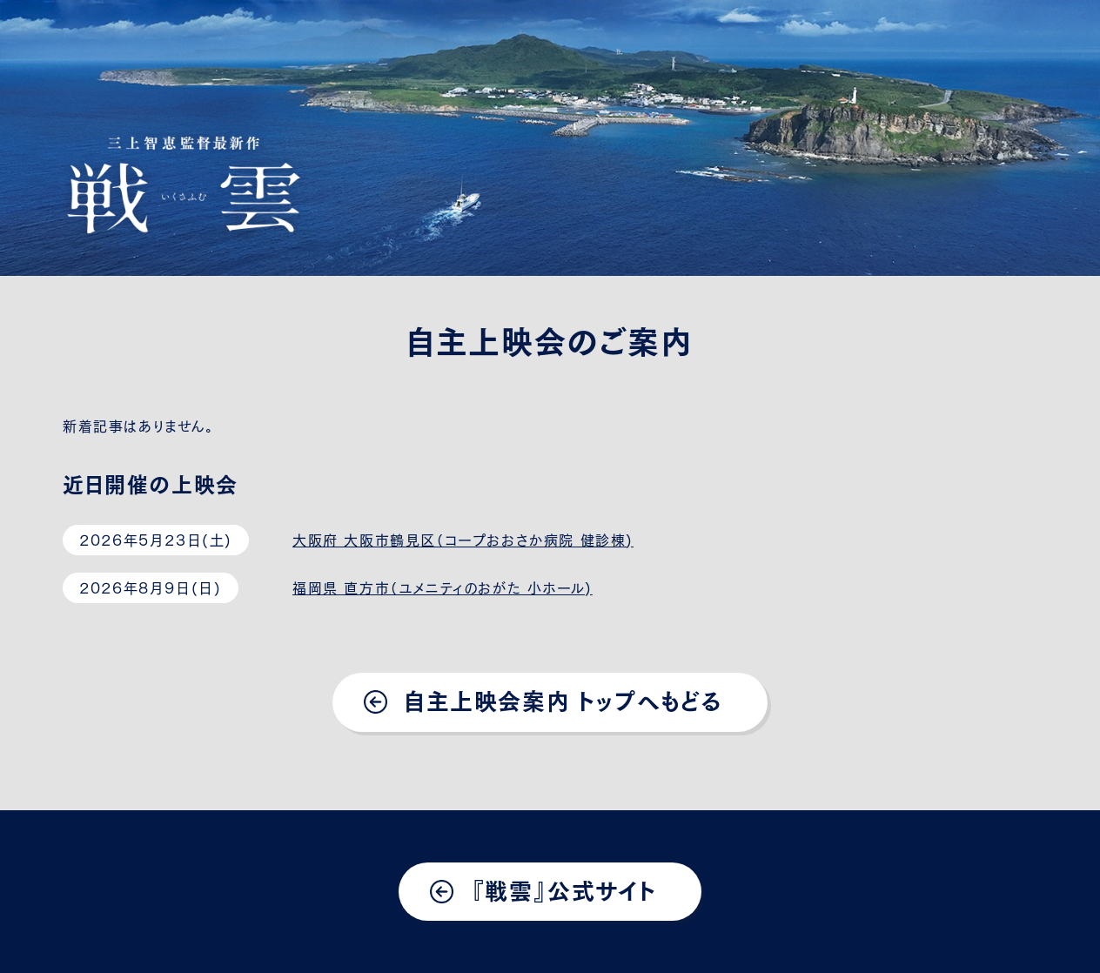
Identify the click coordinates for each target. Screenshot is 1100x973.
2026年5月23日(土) (155, 538)
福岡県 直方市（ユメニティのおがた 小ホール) (442, 586)
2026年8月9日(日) (150, 586)
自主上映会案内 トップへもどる (563, 699)
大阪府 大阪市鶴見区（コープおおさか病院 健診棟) (463, 538)
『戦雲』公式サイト (563, 889)
